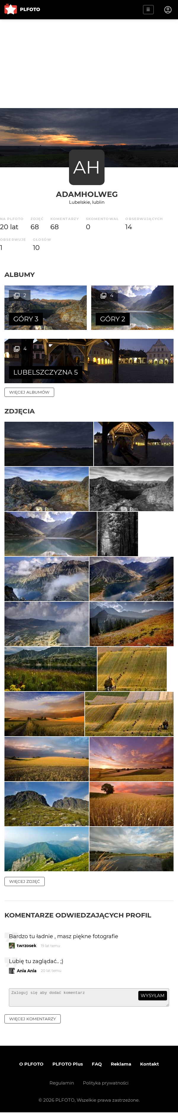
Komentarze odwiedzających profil (77, 915)
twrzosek (26, 945)
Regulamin (61, 1085)
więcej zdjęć (24, 881)
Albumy (19, 274)
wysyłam (152, 995)
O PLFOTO (31, 1066)
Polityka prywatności (106, 1085)
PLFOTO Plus (67, 1066)
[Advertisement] (89, 63)
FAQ (97, 1066)
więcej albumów (29, 392)
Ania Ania (26, 970)
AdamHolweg (87, 194)
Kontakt (149, 1066)
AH (86, 167)
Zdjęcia (19, 411)
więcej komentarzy (32, 1021)
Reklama (121, 1066)
